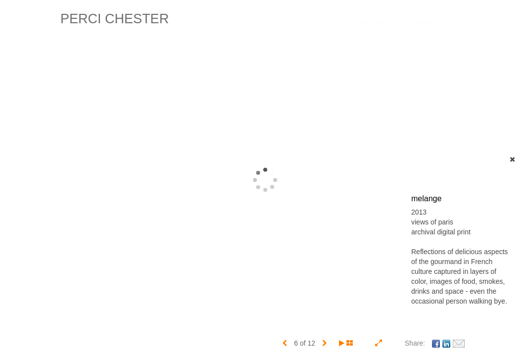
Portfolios (378, 23)
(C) (455, 23)
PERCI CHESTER (114, 18)
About (425, 23)
